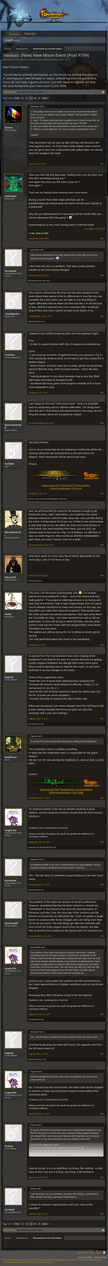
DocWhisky (33, 1059)
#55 (102, 936)
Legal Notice (82, 1252)
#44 (102, 316)
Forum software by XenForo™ (76, 1259)
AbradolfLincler (35, 280)
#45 (102, 392)
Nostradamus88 (13, 426)
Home (98, 1252)
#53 (102, 842)
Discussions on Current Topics (28, 59)
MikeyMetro (54, 498)
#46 (102, 423)
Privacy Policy (100, 1257)
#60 (102, 1214)
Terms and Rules (85, 1257)
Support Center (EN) (49, 789)
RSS (104, 1252)
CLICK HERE (59, 86)
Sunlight (9, 463)
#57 (102, 1054)
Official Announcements (60, 488)
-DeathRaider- (12, 313)
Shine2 (31, 580)
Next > (45, 98)
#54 (102, 884)
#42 (102, 238)
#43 (102, 275)
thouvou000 (11, 923)
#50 (102, 645)
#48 (102, 545)
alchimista (11, 196)
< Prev (16, 98)
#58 (102, 1114)
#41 (102, 164)
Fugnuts (9, 677)
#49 (102, 575)
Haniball (31, 724)
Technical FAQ (67, 789)
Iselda (8, 614)
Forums (14, 34)
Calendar (30, 33)
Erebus (55, 59)
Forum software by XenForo (26, 1259)
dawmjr (9, 1146)
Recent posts (12, 40)
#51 (102, 718)
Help (92, 1252)
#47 (102, 493)
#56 (102, 1014)
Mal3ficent (11, 757)
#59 (102, 1177)
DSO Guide (77, 488)
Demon (9, 127)
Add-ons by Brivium (28, 1262)
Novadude (10, 270)
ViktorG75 (32, 321)
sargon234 (10, 830)
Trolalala (10, 354)
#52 (102, 798)
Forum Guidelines (84, 789)
